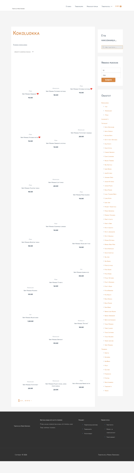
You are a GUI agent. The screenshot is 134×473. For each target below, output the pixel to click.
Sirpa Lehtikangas (111, 328)
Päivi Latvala (109, 274)
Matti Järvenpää (110, 240)
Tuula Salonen (110, 345)
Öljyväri (107, 378)
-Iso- (106, 115)
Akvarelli (108, 365)
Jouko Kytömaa (110, 190)
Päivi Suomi (108, 278)
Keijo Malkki (109, 198)
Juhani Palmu (109, 194)
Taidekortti (109, 395)
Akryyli (107, 361)
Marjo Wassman (110, 219)
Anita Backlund (110, 135)
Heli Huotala (109, 173)
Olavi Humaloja (110, 257)
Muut (106, 374)
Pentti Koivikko (110, 290)
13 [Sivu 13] (26, 412)
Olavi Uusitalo (110, 261)
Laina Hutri (108, 207)
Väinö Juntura (110, 349)
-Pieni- (107, 123)
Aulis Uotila (109, 156)
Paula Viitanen (110, 286)
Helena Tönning (110, 169)
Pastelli (107, 386)
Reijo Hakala (109, 307)
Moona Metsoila (110, 248)
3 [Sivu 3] (21, 412)
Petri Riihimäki (109, 299)
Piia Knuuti (108, 303)
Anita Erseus (109, 139)
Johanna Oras (109, 186)
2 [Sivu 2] (20, 412)
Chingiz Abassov (110, 160)
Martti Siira (109, 232)
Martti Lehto (109, 227)
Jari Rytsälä (109, 181)
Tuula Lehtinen (110, 341)
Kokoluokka (105, 111)
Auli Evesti (108, 152)
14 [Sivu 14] (27, 412)
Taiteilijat (104, 132)
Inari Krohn (108, 177)
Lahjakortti (105, 127)
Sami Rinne (108, 315)
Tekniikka (104, 357)
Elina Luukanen (110, 165)
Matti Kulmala (110, 244)
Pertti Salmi (109, 295)
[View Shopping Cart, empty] (118, 8)
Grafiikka (108, 370)
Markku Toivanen (110, 223)
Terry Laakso (109, 336)
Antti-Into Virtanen (112, 148)
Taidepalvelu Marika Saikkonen (25, 12)
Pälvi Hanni (108, 282)
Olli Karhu (108, 269)
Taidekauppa (79, 8)
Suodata (108, 88)
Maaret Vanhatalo (111, 215)
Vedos (107, 399)
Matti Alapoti (109, 236)
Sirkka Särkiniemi (110, 324)
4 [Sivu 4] (22, 412)
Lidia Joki (108, 211)
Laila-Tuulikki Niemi (111, 202)
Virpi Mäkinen (109, 353)
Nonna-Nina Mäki (110, 253)
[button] (111, 8)
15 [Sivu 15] (29, 412)
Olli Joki (107, 265)
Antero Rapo (109, 144)
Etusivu (68, 8)
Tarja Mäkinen (109, 332)
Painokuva (108, 382)
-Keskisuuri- (109, 119)
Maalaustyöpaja (92, 8)
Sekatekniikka (109, 390)
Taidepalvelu (107, 8)
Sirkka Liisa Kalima (111, 320)
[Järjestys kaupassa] (24, 60)
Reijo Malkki (109, 311)
